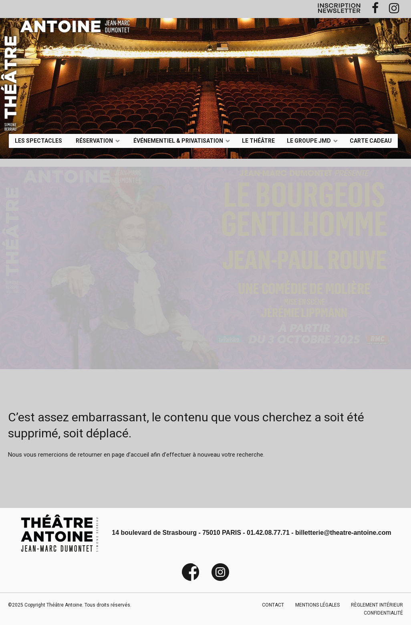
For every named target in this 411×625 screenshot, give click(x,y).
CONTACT (273, 605)
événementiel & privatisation (178, 140)
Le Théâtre (258, 140)
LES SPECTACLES (38, 140)
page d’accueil (130, 454)
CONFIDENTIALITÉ (383, 613)
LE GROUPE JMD (309, 140)
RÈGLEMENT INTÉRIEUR (377, 605)
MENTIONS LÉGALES (317, 605)
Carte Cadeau (371, 140)
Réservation (94, 140)
